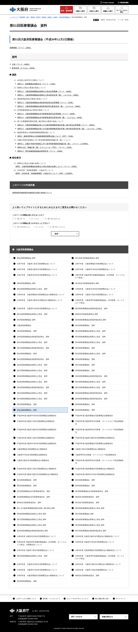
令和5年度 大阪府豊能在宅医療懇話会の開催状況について (40, 576)
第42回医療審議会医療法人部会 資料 (90, 331)
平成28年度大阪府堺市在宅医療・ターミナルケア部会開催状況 (99, 422)
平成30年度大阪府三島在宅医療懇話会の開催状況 (36, 469)
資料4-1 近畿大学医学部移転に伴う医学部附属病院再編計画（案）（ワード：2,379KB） (53, 144)
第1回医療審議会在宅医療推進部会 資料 (33, 491)
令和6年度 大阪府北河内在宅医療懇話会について (95, 289)
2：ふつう (35, 219)
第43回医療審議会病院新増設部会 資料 (91, 376)
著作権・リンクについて (51, 598)
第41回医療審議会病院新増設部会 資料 (33, 348)
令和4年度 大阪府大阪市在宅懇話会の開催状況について (97, 536)
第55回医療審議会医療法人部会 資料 (31, 525)
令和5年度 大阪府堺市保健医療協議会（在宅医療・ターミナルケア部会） (99, 557)
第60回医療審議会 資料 (26, 283)
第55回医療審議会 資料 (27, 486)
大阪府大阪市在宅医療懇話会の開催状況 (33, 460)
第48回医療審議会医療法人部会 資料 (32, 376)
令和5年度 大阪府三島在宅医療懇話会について (94, 570)
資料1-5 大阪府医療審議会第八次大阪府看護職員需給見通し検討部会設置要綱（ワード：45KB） (56, 125)
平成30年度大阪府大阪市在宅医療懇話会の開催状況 (37, 474)
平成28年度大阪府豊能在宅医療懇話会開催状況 (94, 444)
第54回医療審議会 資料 (85, 480)
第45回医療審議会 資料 (27, 354)
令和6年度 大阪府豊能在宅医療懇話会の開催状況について (40, 295)
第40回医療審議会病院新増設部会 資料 (33, 337)
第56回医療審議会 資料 (85, 486)
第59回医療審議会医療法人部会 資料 (89, 508)
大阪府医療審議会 (64, 17)
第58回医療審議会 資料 (27, 581)
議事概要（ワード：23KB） (21, 48)
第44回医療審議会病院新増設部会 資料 (33, 387)
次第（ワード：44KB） (21, 64)
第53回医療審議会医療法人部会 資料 (32, 399)
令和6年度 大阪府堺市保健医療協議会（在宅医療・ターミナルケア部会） (99, 301)
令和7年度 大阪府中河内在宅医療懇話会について (95, 269)
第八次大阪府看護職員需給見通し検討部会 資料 (36, 508)
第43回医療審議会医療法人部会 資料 (90, 337)
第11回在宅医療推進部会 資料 (87, 258)
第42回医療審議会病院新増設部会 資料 (33, 359)
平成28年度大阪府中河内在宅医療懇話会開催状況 (36, 444)
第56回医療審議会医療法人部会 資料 (89, 519)
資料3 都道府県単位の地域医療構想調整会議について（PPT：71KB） (45, 136)
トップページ (14, 17)
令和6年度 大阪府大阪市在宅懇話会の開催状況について (39, 300)
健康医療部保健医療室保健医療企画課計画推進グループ (32, 193)
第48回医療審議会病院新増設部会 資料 (91, 399)
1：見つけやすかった (22, 227)
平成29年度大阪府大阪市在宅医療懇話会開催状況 (95, 438)
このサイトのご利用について (26, 598)
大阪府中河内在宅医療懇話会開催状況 (32, 455)
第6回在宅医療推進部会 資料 (29, 503)
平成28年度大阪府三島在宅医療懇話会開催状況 (36, 421)
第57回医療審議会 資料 (84, 514)
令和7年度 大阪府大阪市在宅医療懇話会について (37, 269)
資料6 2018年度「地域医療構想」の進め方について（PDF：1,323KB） (44, 173)
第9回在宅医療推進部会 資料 (86, 314)
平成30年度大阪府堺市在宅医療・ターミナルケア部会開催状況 (99, 461)
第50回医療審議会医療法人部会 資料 (90, 382)
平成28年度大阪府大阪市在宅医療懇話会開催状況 (36, 430)
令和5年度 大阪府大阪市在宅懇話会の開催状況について (98, 564)
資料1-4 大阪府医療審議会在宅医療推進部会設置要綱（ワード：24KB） (46, 114)
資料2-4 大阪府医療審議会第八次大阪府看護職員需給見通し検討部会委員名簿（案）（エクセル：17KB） (60, 129)
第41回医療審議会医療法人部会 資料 (32, 342)
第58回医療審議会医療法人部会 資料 (31, 514)
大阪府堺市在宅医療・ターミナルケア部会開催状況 (95, 455)
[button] (107, 2)
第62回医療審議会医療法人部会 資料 (32, 289)
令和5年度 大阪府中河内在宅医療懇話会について (37, 570)
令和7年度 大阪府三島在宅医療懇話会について (36, 264)
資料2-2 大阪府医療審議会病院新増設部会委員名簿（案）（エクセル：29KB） (49, 106)
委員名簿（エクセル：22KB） (24, 68)
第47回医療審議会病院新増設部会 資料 (90, 531)
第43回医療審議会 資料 (27, 331)
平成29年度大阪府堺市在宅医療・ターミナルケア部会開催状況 (99, 431)
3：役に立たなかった (52, 219)
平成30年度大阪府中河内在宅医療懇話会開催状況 (95, 474)
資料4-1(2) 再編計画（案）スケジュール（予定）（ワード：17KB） (45, 147)
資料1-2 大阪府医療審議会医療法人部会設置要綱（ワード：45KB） (44, 91)
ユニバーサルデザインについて (78, 598)
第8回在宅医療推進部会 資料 (87, 576)
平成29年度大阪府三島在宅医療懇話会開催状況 (36, 438)
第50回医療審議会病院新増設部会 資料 (91, 309)
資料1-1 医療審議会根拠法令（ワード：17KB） (36, 84)
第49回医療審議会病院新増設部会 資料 (90, 320)
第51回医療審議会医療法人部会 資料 (90, 387)
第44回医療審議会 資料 (85, 348)
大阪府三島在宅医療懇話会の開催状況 (90, 449)
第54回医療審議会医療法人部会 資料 (89, 525)
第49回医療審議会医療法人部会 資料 (32, 382)
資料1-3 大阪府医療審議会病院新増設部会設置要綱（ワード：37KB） (45, 103)
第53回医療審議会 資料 (27, 480)
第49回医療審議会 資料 (85, 404)
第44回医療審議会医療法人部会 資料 (90, 342)
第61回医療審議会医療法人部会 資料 (32, 314)
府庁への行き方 (76, 617)
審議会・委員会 (36, 17)
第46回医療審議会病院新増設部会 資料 (32, 531)
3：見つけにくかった (57, 227)
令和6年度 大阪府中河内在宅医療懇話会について (37, 309)
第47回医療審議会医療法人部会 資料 (32, 371)
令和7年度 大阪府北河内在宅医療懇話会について (37, 275)
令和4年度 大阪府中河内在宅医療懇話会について (94, 542)
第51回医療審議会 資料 (27, 410)
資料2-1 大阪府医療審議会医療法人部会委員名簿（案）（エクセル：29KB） (48, 95)
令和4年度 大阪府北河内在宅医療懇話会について (36, 536)
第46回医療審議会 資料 (85, 359)
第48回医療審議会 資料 (85, 371)
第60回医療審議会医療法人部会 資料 (32, 556)
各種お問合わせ (107, 617)
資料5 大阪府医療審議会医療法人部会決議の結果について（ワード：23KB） (46, 167)
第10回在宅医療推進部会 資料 (87, 283)
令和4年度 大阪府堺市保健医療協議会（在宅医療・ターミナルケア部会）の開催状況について (42, 543)
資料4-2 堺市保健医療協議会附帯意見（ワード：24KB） (40, 151)
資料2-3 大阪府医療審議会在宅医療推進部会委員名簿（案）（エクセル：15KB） (50, 118)
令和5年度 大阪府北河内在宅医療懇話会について (37, 564)
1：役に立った (20, 219)
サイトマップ (120, 598)
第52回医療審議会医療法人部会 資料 (32, 393)
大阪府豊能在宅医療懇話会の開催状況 (32, 449)
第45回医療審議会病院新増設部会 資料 (91, 393)
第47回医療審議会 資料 (85, 365)
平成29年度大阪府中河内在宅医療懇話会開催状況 (36, 416)
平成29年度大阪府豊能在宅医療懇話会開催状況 (94, 416)
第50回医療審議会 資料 (27, 404)
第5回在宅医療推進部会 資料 (87, 497)
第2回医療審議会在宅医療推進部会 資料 (91, 491)
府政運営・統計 (24, 17)
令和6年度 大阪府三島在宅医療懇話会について (94, 295)
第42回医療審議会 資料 (85, 325)
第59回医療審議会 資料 (26, 320)
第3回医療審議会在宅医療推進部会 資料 (33, 497)
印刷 (97, 20)
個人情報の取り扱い (102, 598)
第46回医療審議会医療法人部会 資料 (32, 365)
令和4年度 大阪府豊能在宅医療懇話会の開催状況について (98, 550)
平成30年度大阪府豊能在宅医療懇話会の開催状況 (95, 469)
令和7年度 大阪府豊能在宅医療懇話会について (94, 264)
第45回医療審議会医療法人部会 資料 (90, 354)
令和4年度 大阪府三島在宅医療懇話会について (35, 550)
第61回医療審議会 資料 (26, 258)
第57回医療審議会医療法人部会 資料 (31, 519)
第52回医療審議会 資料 (85, 410)
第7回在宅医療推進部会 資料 (87, 503)
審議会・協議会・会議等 (49, 17)
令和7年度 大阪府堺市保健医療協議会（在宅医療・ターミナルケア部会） (100, 276)
